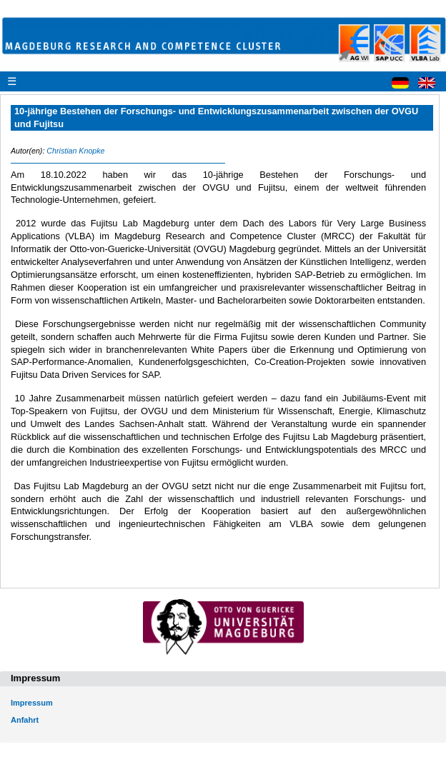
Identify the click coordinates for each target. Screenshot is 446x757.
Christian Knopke (75, 150)
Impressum (32, 702)
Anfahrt (25, 720)
